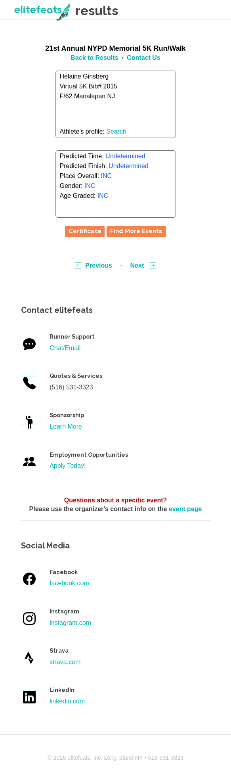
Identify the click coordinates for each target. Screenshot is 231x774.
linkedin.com (67, 701)
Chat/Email (65, 348)
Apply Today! (68, 465)
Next (143, 265)
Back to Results (94, 57)
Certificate (85, 231)
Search (116, 131)
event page (185, 509)
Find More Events (136, 231)
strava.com (65, 662)
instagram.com (70, 622)
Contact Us (143, 57)
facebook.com (69, 583)
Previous (93, 265)
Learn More (66, 426)
